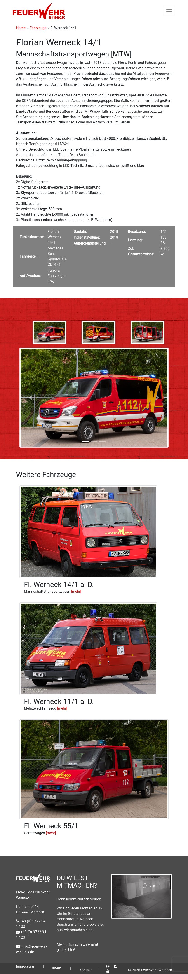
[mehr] (76, 591)
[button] (31, 398)
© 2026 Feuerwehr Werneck (150, 970)
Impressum (25, 966)
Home (21, 28)
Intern (56, 968)
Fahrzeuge (38, 28)
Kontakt (85, 970)
